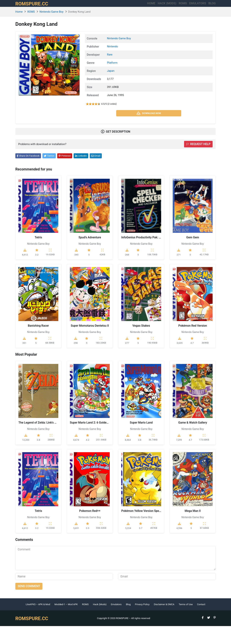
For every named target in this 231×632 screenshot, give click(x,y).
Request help (198, 150)
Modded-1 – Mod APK (66, 610)
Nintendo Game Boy (52, 17)
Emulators (191, 6)
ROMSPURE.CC (35, 6)
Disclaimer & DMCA (164, 610)
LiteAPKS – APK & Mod (38, 610)
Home (126, 6)
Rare (109, 60)
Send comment (29, 592)
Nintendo (112, 52)
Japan (110, 77)
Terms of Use (186, 610)
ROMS (170, 6)
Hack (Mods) (99, 610)
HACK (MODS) (148, 6)
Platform (112, 68)
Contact (201, 610)
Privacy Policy (142, 610)
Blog (212, 6)
